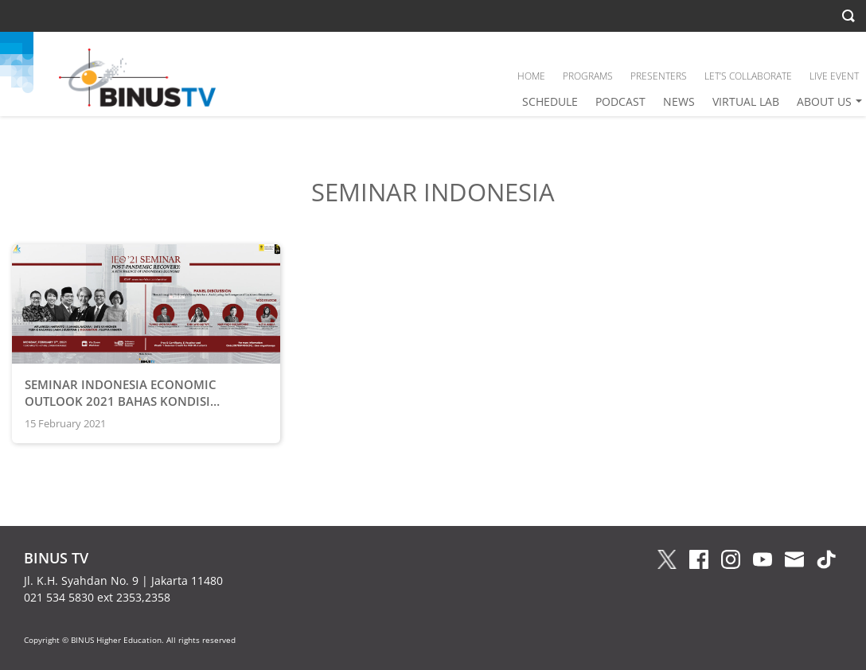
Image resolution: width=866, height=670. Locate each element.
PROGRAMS (588, 76)
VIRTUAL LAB (745, 101)
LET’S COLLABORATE (748, 76)
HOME (531, 76)
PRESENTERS (658, 76)
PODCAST (620, 101)
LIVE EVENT (834, 76)
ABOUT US (824, 101)
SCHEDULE (550, 101)
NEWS (679, 101)
